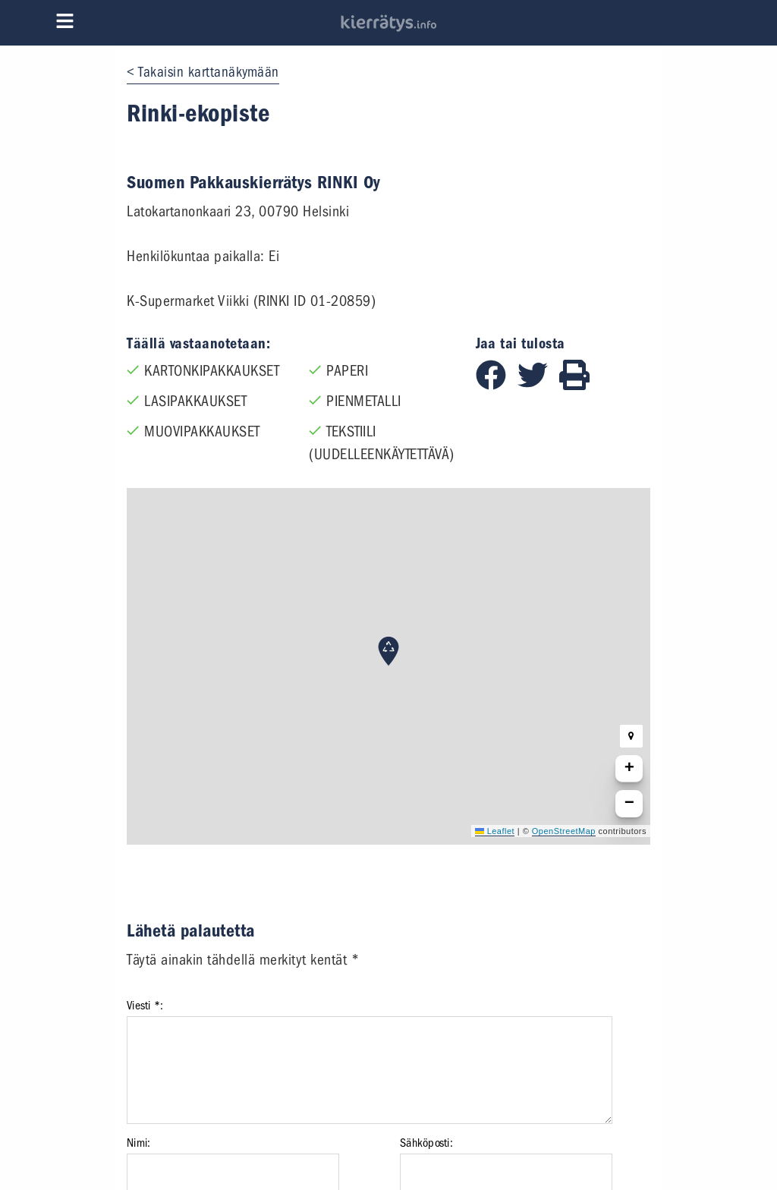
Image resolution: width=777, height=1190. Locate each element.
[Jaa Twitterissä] (538, 385)
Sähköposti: (426, 1143)
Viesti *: (145, 1005)
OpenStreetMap (564, 831)
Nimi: (138, 1143)
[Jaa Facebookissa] (496, 385)
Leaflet (494, 831)
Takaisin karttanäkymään (208, 72)
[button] (388, 651)
